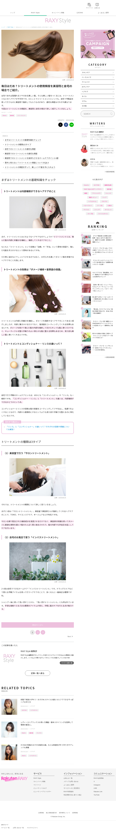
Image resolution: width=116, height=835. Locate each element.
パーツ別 (99, 205)
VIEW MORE (110, 172)
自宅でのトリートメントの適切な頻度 (20, 149)
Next (70, 636)
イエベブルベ (88, 205)
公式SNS (80, 13)
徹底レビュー (93, 197)
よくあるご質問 (103, 13)
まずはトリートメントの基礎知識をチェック (23, 140)
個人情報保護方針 (51, 813)
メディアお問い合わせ (71, 781)
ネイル (84, 96)
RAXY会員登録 (99, 778)
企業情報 (41, 813)
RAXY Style (35, 13)
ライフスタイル (103, 214)
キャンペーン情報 (58, 13)
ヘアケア (9, 112)
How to (4, 115)
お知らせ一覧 (68, 778)
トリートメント (21, 115)
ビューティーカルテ (40, 788)
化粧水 (110, 205)
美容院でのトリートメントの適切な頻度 (21, 153)
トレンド (108, 193)
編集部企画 (108, 185)
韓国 (85, 193)
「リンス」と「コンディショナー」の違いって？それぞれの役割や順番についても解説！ (37, 428)
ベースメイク (86, 77)
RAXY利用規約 (69, 791)
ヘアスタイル (33, 710)
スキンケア (86, 72)
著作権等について (64, 813)
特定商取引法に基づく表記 (72, 795)
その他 (84, 106)
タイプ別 (90, 214)
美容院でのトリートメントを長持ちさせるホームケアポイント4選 (31, 158)
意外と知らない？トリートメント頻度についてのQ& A (27, 162)
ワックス (39, 733)
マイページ (37, 785)
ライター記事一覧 (66, 663)
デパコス (86, 210)
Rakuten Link (98, 791)
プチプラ (104, 201)
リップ (104, 197)
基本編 (12, 115)
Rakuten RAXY (11, 5)
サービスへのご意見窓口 (72, 788)
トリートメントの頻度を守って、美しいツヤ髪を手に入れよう (30, 167)
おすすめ (24, 710)
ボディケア (86, 87)
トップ (12, 13)
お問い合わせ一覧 (18, 828)
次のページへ (37, 625)
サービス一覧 (5, 828)
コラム (84, 101)
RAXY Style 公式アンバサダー (93, 189)
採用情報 (75, 813)
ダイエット (108, 210)
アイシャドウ (96, 193)
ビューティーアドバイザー (42, 791)
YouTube (96, 795)
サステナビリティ (32, 828)
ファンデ (97, 210)
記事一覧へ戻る (37, 673)
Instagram (97, 785)
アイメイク (86, 82)
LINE (95, 788)
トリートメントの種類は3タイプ (18, 144)
